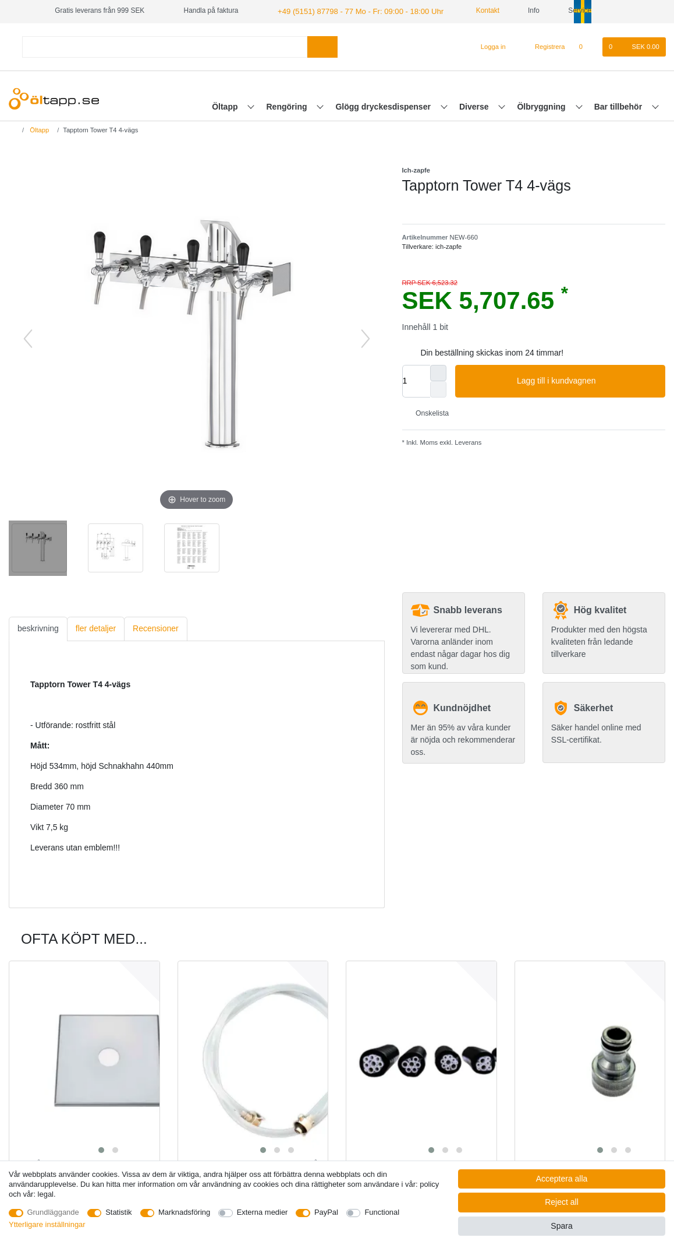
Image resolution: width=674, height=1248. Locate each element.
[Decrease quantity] (438, 388)
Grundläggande (53, 1212)
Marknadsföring (184, 1212)
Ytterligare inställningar (47, 1224)
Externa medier (262, 1212)
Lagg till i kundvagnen (587, 380)
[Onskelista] (587, 46)
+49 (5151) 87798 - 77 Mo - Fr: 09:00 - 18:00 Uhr (352, 10)
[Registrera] (543, 46)
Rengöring (288, 105)
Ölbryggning (542, 105)
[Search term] (165, 46)
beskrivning (38, 627)
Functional (381, 1212)
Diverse (475, 105)
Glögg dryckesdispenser (383, 105)
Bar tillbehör (619, 105)
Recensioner (156, 627)
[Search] (322, 46)
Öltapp (226, 105)
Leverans (467, 441)
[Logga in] (488, 46)
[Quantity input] (416, 380)
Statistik (118, 1212)
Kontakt (472, 10)
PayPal (326, 1212)
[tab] (38, 628)
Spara (561, 1226)
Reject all (562, 1202)
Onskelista (428, 413)
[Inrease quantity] (438, 372)
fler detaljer (96, 627)
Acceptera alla (562, 1178)
